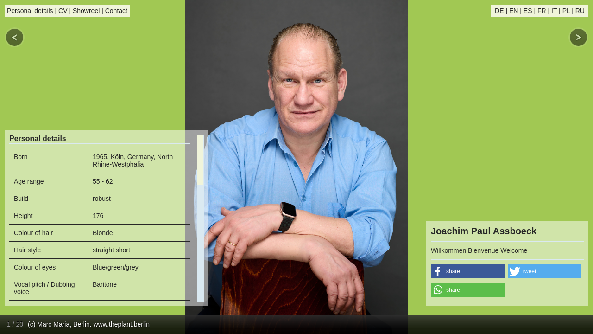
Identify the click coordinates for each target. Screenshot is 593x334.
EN (513, 10)
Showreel (86, 10)
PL (566, 10)
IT (554, 10)
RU (580, 10)
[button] (468, 271)
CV (62, 10)
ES (528, 10)
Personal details (30, 10)
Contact (116, 10)
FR (541, 10)
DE (499, 10)
